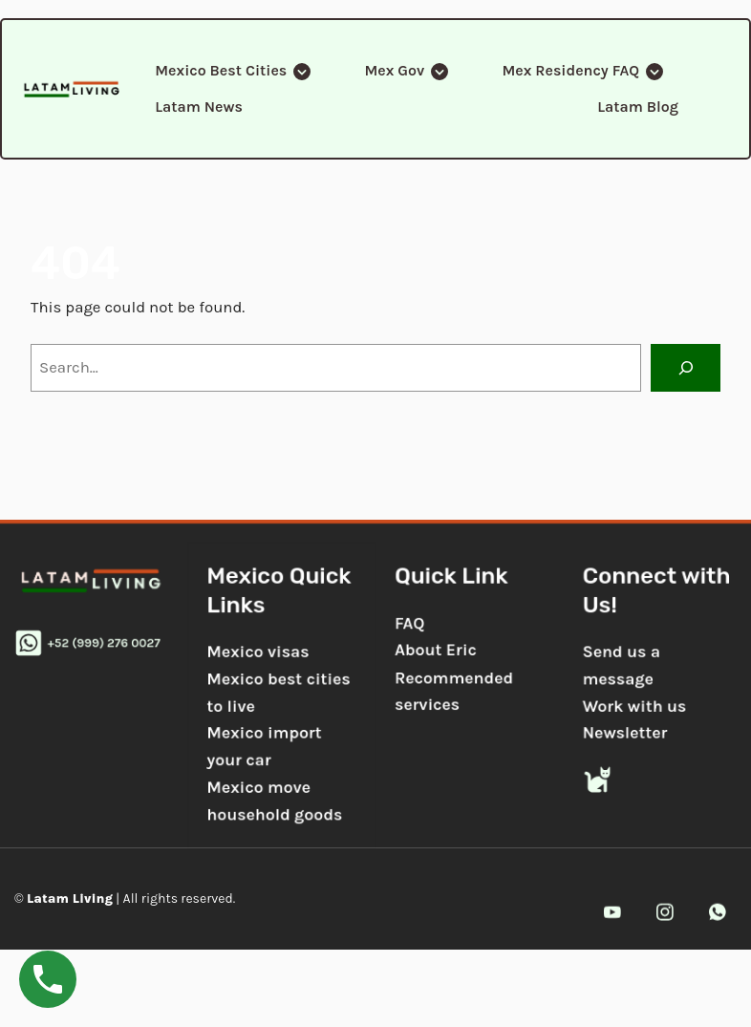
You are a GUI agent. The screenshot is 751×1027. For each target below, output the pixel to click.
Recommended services (455, 690)
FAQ (410, 621)
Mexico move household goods (273, 802)
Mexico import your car (262, 747)
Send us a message (626, 664)
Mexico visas (256, 650)
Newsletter (630, 733)
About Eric (436, 648)
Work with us (640, 706)
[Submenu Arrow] (300, 70)
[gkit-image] (71, 89)
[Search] (685, 368)
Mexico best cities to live (277, 692)
